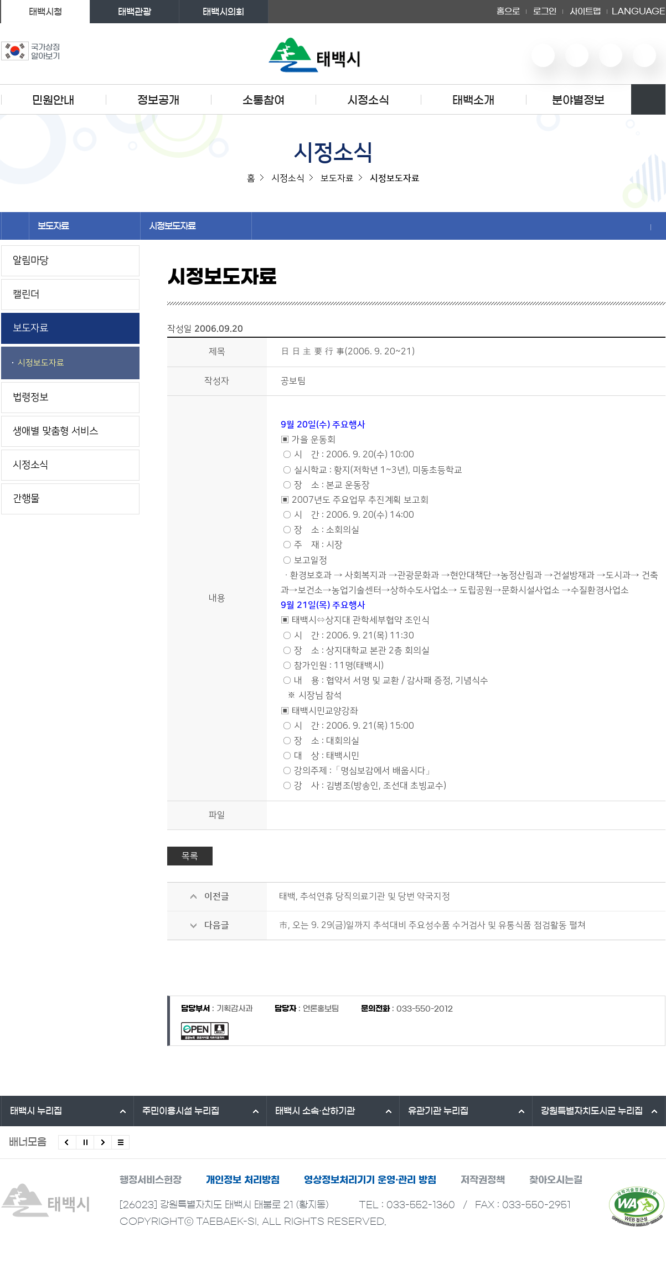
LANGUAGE (638, 11)
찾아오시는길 (555, 1179)
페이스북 (644, 55)
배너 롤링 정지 (85, 1142)
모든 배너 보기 (120, 1142)
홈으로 (508, 11)
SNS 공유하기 (643, 227)
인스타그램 (610, 55)
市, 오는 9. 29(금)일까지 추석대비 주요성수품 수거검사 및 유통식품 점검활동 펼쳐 (432, 925)
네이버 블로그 (576, 55)
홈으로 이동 (15, 226)
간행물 (26, 498)
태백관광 (134, 11)
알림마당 (30, 260)
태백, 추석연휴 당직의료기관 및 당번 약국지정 (364, 896)
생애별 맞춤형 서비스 (55, 431)
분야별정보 (578, 100)
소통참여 (263, 100)
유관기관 (438, 1110)
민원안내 (53, 100)
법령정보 (30, 397)
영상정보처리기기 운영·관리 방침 (370, 1179)
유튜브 (543, 55)
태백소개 (473, 100)
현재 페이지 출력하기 (658, 227)
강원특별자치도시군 (592, 1110)
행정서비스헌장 (151, 1179)
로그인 (544, 11)
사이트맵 (585, 11)
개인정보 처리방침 (243, 1179)
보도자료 (85, 225)
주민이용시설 (180, 1110)
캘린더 (26, 294)
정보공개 (158, 100)
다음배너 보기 (103, 1142)
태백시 (36, 1110)
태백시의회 (223, 11)
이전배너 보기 (67, 1142)
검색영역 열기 (648, 99)
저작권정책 (483, 1179)
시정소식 (368, 100)
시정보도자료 (196, 225)
